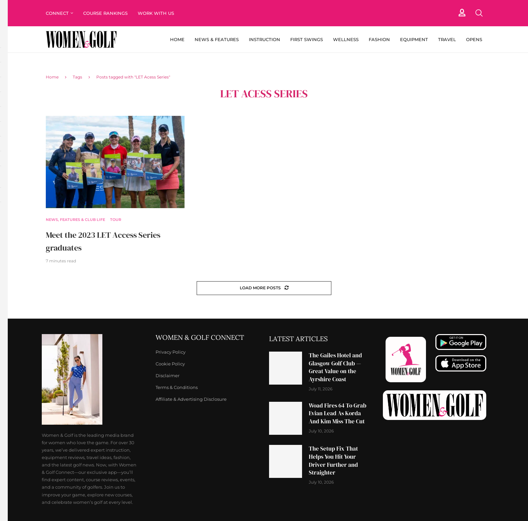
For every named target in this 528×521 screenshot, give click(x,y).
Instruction (264, 39)
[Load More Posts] (264, 288)
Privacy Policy (171, 352)
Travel (447, 39)
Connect (57, 13)
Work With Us (156, 13)
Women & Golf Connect (200, 337)
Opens (474, 39)
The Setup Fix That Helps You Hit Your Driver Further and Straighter (333, 461)
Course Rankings (105, 13)
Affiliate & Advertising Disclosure (191, 399)
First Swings (306, 39)
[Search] (478, 13)
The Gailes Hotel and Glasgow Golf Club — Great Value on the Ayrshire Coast (335, 367)
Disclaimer (167, 375)
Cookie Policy (170, 364)
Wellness (346, 39)
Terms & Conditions (177, 387)
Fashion (379, 39)
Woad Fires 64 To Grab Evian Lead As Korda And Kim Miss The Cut (337, 413)
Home (177, 39)
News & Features (217, 39)
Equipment (414, 39)
